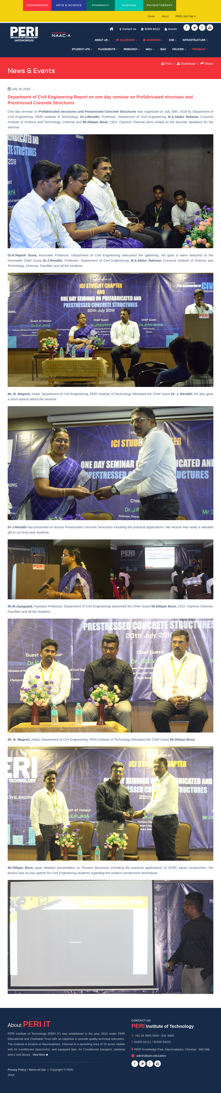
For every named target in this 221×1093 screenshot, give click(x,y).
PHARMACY (100, 5)
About (165, 16)
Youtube (210, 27)
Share (206, 63)
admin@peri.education (151, 1055)
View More (40, 1054)
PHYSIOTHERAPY (160, 5)
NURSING (129, 5)
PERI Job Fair (185, 16)
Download (186, 63)
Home (151, 16)
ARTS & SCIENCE (69, 5)
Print (166, 63)
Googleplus (202, 27)
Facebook (186, 27)
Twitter (194, 27)
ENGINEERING (37, 5)
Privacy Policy (17, 1069)
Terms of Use (37, 1069)
